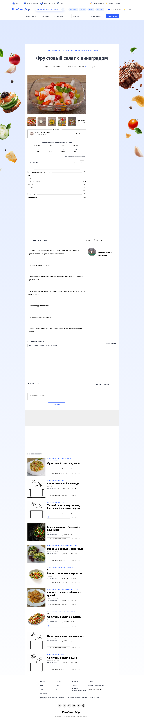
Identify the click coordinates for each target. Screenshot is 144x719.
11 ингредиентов (53, 578)
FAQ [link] (57, 689)
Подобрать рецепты (113, 16)
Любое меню (79, 16)
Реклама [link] (74, 685)
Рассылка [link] (91, 681)
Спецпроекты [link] (44, 693)
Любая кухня (64, 16)
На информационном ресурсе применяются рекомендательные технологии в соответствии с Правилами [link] (69, 698)
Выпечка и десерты (32, 16)
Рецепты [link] (42, 681)
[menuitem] (16, 3)
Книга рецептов (97, 3)
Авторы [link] (58, 681)
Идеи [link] (41, 685)
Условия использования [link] (96, 685)
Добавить (112, 3)
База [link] (57, 685)
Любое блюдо (48, 16)
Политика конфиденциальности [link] (79, 689)
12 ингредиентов (53, 621)
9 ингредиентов (53, 488)
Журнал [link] (42, 689)
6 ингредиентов (53, 468)
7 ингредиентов (53, 513)
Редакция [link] (75, 681)
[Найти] (63, 9)
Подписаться (77, 133)
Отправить (57, 404)
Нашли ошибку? (111, 343)
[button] (98, 240)
